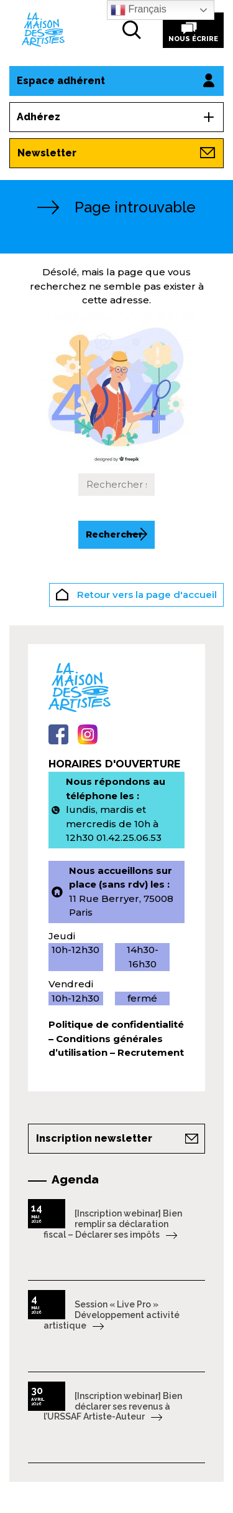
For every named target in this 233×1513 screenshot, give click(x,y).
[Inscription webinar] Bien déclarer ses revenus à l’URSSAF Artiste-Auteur (112, 1406)
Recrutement (150, 1052)
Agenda (75, 1179)
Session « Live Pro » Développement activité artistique (111, 1314)
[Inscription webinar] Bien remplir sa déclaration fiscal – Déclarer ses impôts (112, 1224)
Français (139, 9)
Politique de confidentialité (116, 1024)
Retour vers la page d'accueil (136, 596)
